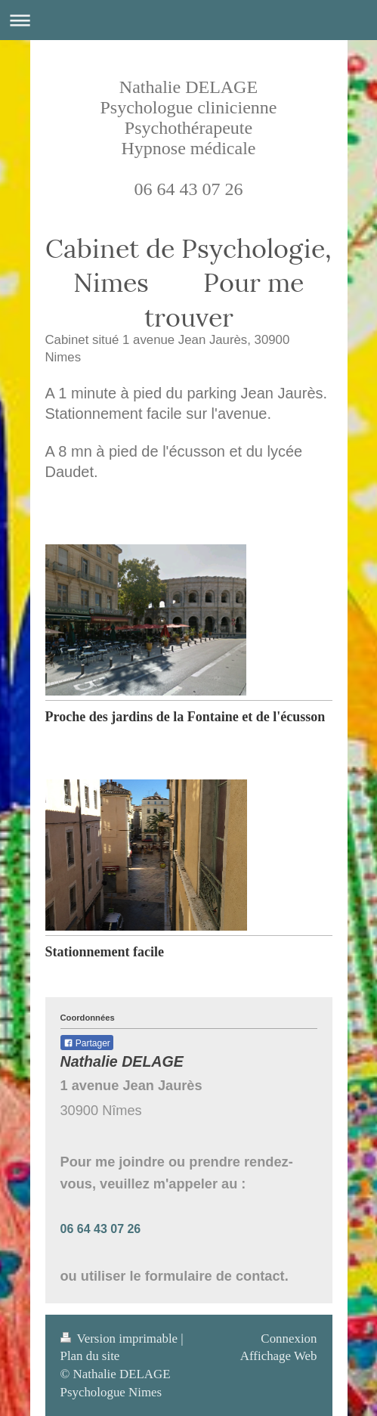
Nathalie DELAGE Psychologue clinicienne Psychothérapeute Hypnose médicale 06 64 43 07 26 (188, 138)
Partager (86, 1043)
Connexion (289, 1338)
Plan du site (90, 1356)
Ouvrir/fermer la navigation (188, 20)
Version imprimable (120, 1338)
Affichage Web (278, 1356)
